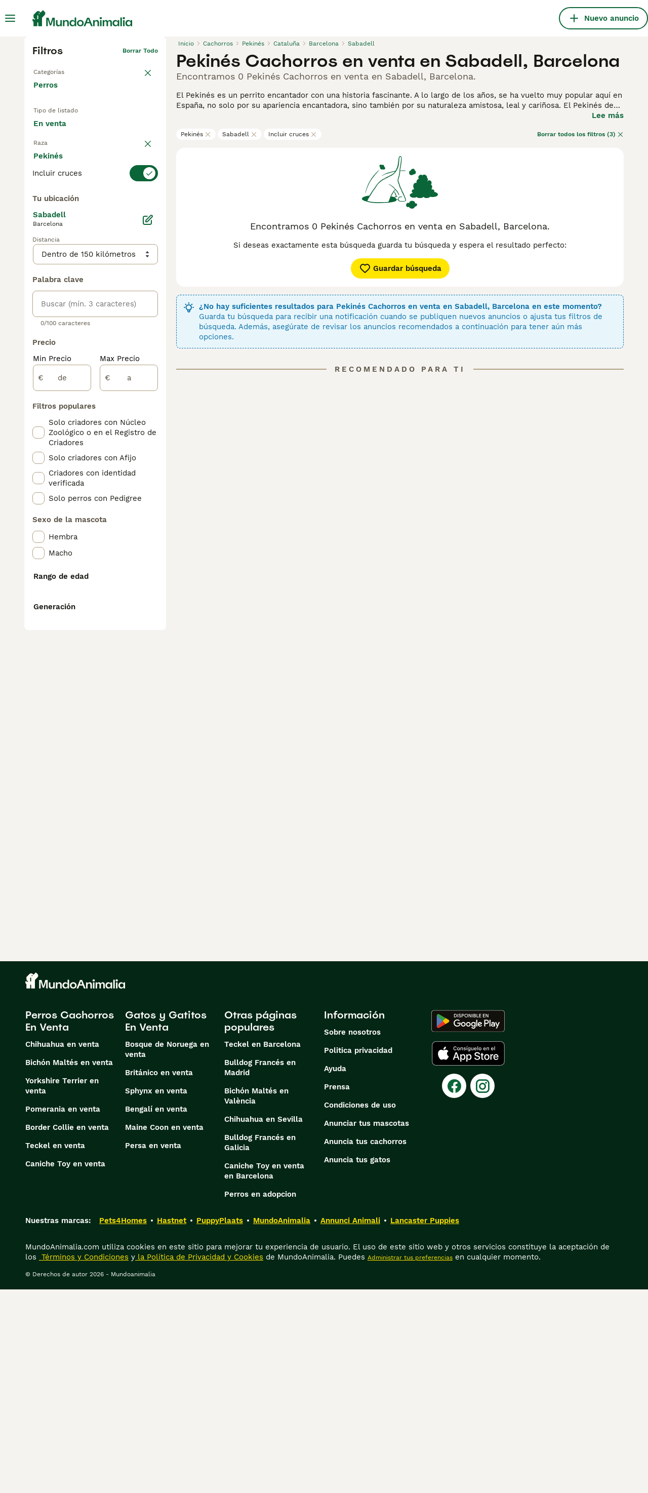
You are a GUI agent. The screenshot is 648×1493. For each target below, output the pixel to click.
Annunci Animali (350, 1424)
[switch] (95, 193)
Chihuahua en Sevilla (263, 1322)
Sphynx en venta (156, 1294)
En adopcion (118, 127)
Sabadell (239, 134)
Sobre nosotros (352, 1235)
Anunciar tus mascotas (366, 1326)
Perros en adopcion (260, 1397)
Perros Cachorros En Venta (69, 1224)
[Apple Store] (468, 1257)
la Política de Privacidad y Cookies (199, 1460)
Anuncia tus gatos (357, 1363)
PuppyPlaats (219, 1424)
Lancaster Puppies (424, 1424)
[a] (129, 605)
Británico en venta (159, 1276)
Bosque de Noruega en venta (167, 1253)
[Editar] (148, 447)
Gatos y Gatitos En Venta (166, 1224)
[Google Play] (468, 1224)
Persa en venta (153, 1349)
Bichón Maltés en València (256, 1299)
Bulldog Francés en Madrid (260, 1271)
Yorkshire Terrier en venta (62, 1289)
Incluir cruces (292, 134)
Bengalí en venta (156, 1312)
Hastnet (171, 1424)
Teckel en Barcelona (262, 1247)
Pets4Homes (123, 1424)
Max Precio (120, 585)
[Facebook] (454, 1289)
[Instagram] (482, 1289)
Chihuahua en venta (62, 1247)
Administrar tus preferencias (410, 1461)
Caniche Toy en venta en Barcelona (264, 1374)
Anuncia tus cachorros (365, 1345)
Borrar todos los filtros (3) (580, 134)
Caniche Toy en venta (65, 1367)
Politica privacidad (358, 1254)
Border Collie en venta (67, 1330)
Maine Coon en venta (164, 1330)
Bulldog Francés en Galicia (260, 1346)
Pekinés (196, 134)
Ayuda (335, 1272)
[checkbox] (38, 244)
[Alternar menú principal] (10, 18)
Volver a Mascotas (60, 66)
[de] (62, 605)
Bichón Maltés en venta (69, 1266)
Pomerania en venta (62, 1312)
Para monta (63, 150)
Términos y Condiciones (84, 1460)
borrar (148, 175)
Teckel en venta (55, 1349)
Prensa (337, 1290)
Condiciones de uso (360, 1308)
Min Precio (52, 585)
